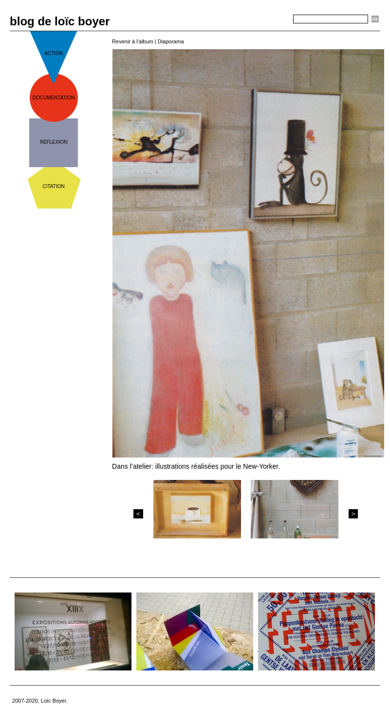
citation (54, 186)
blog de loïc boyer (60, 21)
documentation (54, 97)
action (53, 53)
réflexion (54, 142)
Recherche (275, 19)
